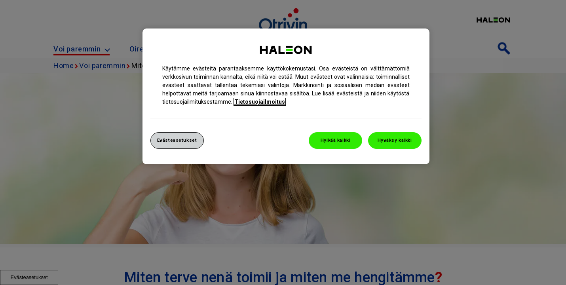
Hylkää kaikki (335, 140)
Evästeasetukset (177, 140)
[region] (285, 96)
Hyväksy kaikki (395, 140)
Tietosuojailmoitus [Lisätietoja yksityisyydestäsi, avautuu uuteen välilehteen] (259, 102)
